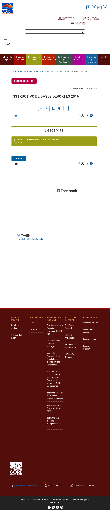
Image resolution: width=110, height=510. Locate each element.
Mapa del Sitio (24, 500)
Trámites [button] (104, 57)
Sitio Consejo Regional (70, 326)
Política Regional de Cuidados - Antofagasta (55, 343)
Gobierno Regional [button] (20, 58)
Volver (18, 158)
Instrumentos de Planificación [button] (64, 59)
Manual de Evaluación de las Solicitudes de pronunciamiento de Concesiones (54, 359)
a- (41, 108)
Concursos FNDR (26, 71)
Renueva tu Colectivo (87, 347)
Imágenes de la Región (16, 336)
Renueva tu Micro (90, 339)
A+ (47, 108)
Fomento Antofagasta (70, 336)
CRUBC (31, 323)
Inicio (13, 71)
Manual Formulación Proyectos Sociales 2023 (54, 408)
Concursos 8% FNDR (91, 323)
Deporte (39, 71)
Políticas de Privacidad (61, 500)
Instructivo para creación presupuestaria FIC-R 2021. (54, 422)
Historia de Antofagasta (15, 326)
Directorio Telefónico (40, 500)
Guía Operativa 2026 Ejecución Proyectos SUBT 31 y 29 (55, 329)
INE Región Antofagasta (70, 355)
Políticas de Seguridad (81, 500)
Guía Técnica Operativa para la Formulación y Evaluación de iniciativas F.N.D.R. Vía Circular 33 (54, 378)
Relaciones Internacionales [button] (49, 58)
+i (66, 108)
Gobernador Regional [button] (7, 58)
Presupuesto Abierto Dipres (71, 346)
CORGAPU (33, 329)
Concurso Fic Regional (88, 331)
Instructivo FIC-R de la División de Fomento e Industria (55, 396)
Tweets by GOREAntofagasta (30, 239)
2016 (47, 71)
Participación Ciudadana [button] (34, 58)
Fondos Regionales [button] (79, 58)
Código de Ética (53, 502)
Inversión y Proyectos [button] (91, 59)
